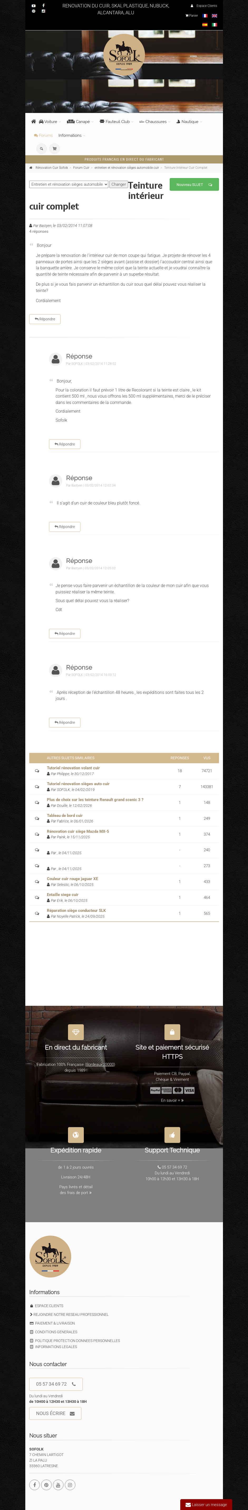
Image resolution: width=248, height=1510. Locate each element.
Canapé (78, 121)
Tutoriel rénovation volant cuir (73, 768)
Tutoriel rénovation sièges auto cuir (78, 783)
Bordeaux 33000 (100, 1060)
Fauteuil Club (115, 121)
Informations (70, 135)
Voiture (48, 121)
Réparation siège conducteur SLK (76, 910)
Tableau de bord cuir (65, 815)
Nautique (187, 121)
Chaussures (153, 121)
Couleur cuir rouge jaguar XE (72, 878)
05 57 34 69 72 (56, 1384)
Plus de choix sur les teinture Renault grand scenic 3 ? (95, 799)
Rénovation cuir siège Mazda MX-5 (78, 831)
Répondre (45, 319)
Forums (43, 135)
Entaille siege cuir (63, 894)
